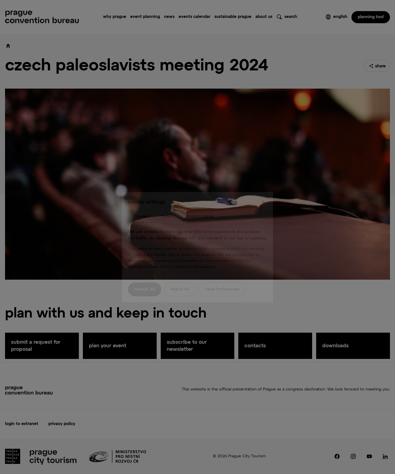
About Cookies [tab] (200, 206)
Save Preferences (222, 279)
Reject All (180, 279)
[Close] (263, 192)
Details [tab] (167, 206)
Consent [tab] (141, 206)
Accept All (144, 279)
